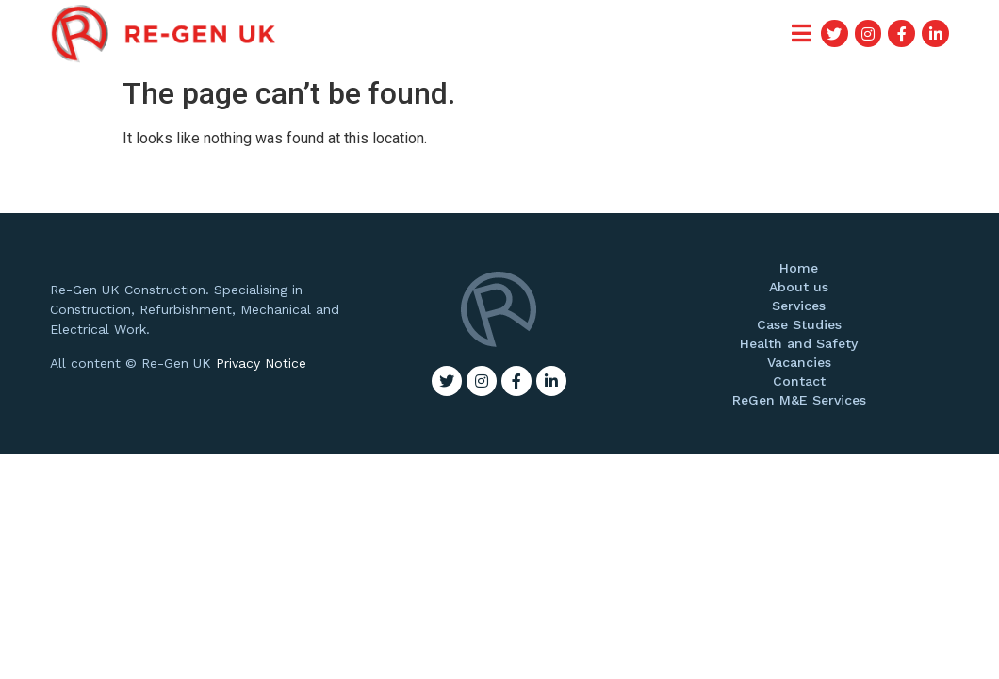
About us (798, 286)
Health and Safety (799, 343)
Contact (799, 381)
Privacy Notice (261, 363)
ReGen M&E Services (799, 399)
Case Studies (799, 324)
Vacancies (799, 362)
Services (799, 305)
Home (798, 267)
